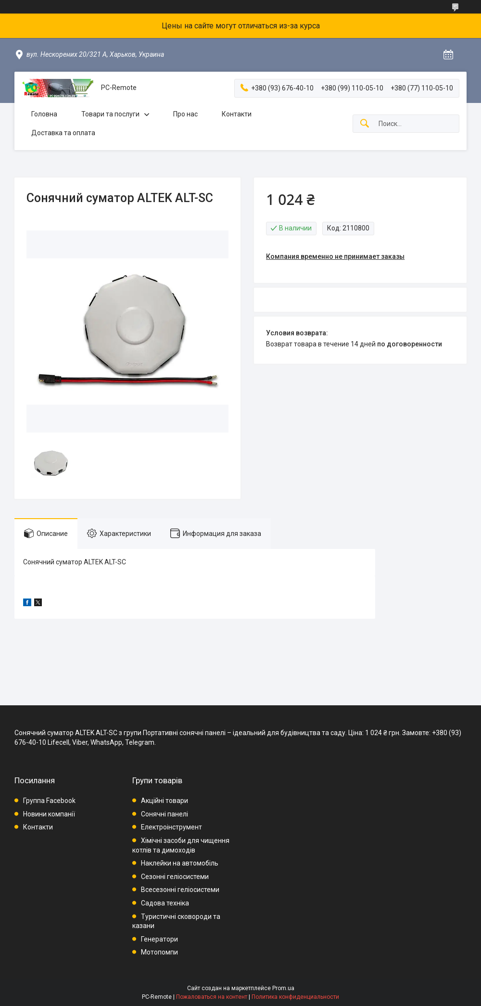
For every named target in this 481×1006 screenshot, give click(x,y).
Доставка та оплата (63, 133)
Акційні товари (164, 800)
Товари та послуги (110, 114)
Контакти (237, 114)
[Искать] (364, 123)
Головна (44, 114)
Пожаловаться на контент (211, 996)
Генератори (159, 939)
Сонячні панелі (164, 814)
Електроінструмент (171, 827)
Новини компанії (49, 814)
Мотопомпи (159, 952)
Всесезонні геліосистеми (180, 889)
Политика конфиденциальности (295, 996)
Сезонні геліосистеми (175, 876)
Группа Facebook (49, 800)
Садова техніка (165, 903)
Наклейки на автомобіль (179, 863)
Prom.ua (283, 988)
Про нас (185, 114)
